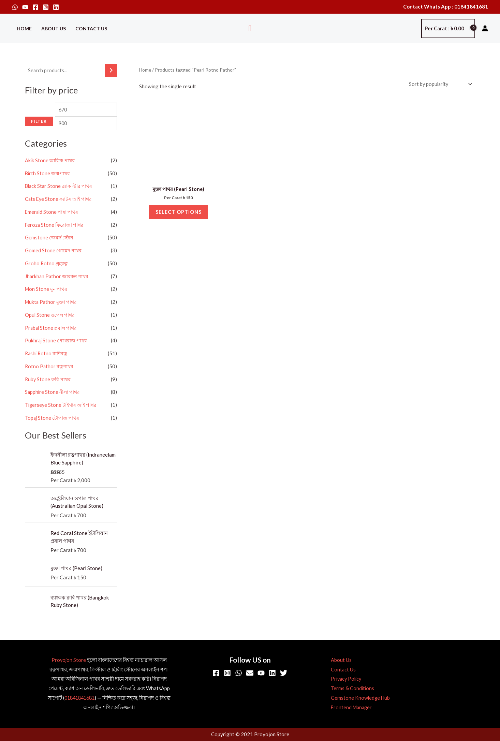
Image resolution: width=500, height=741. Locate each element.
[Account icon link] (485, 28)
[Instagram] (46, 7)
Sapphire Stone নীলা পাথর (53, 403)
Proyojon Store (68, 660)
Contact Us (91, 28)
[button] (250, 28)
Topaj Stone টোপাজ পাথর (52, 429)
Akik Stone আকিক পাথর (51, 171)
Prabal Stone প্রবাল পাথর (52, 339)
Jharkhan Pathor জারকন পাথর (57, 287)
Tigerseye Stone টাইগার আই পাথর (62, 416)
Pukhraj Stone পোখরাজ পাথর (56, 352)
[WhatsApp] (15, 7)
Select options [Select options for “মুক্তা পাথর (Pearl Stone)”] (178, 214)
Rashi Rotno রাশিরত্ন (47, 364)
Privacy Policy (343, 679)
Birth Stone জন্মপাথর (48, 184)
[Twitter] (283, 673)
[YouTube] (25, 7)
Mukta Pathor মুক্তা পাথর (52, 313)
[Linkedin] (56, 7)
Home (24, 28)
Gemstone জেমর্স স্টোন (49, 249)
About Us (53, 28)
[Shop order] (438, 84)
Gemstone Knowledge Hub (357, 698)
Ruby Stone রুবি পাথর (48, 390)
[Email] (249, 673)
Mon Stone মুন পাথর (47, 300)
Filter (39, 136)
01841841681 (79, 698)
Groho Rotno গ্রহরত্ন (47, 274)
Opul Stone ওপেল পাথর (50, 326)
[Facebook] (35, 7)
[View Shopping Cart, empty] (448, 28)
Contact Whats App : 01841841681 (445, 6)
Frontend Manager (348, 708)
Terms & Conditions (349, 689)
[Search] (111, 71)
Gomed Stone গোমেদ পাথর (54, 261)
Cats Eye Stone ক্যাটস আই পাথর (60, 210)
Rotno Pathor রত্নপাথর (50, 377)
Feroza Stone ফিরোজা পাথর (55, 236)
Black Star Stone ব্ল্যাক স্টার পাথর (60, 197)
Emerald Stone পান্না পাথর (52, 223)
